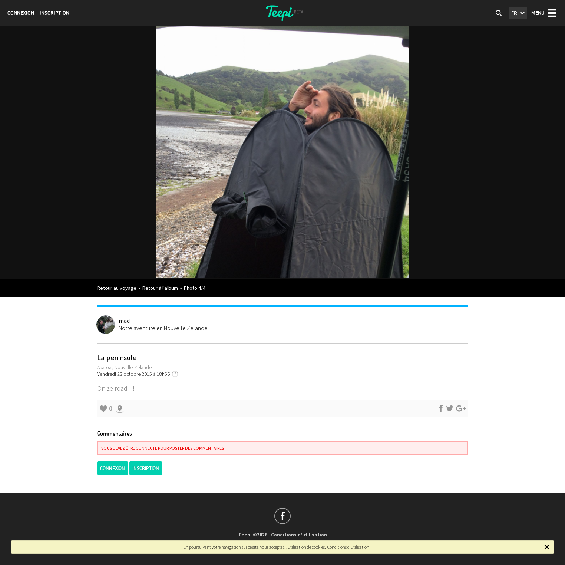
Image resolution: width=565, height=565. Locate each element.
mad (124, 320)
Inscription (54, 13)
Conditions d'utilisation (299, 535)
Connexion (20, 13)
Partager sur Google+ (461, 408)
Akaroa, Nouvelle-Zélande (124, 367)
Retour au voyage (116, 288)
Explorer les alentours (119, 408)
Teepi (282, 13)
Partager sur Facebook (441, 408)
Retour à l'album (160, 288)
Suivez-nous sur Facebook (282, 516)
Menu (538, 13)
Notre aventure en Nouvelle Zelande (163, 328)
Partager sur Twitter (450, 408)
